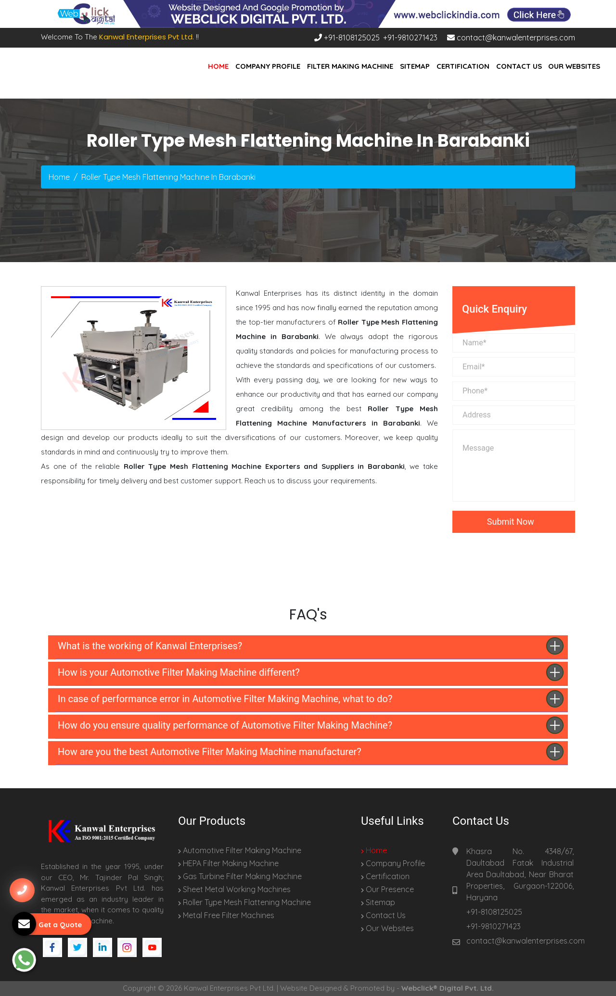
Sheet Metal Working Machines (234, 889)
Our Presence (387, 889)
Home (218, 66)
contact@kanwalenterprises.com (511, 37)
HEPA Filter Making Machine (228, 863)
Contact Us (519, 66)
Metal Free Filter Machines (226, 915)
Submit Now (513, 522)
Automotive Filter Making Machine (239, 850)
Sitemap (415, 66)
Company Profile (267, 66)
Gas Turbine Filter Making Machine (240, 876)
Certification (462, 66)
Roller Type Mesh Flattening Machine (244, 902)
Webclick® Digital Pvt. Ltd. (447, 988)
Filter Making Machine (350, 66)
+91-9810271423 (410, 37)
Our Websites (574, 66)
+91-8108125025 (347, 37)
